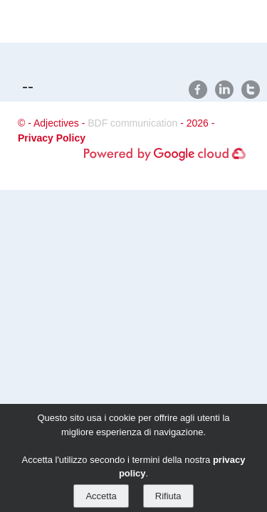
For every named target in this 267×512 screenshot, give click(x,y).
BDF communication (132, 123)
